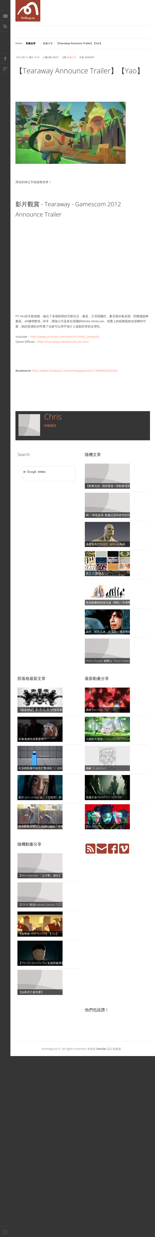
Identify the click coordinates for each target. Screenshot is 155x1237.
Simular (101, 1049)
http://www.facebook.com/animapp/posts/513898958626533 (75, 371)
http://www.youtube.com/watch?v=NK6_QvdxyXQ (64, 337)
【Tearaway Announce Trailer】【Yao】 (79, 71)
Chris (53, 416)
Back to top (5, 1231)
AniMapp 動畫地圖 (27, 11)
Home (18, 43)
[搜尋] (43, 471)
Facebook (5, 58)
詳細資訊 (50, 425)
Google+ (5, 69)
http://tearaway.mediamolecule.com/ (63, 342)
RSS (5, 26)
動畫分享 (48, 43)
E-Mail (5, 15)
